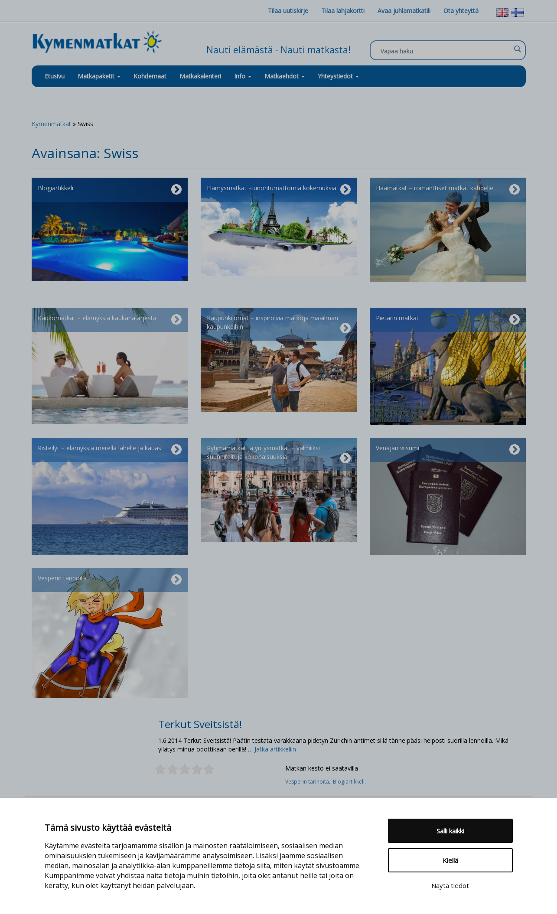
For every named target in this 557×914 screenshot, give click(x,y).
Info (242, 76)
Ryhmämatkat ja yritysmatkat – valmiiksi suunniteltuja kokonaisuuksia (279, 454)
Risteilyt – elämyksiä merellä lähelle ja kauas (110, 450)
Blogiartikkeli (110, 190)
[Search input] (446, 51)
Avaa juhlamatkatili (404, 11)
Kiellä (450, 860)
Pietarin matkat (448, 320)
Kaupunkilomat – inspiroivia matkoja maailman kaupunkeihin (279, 324)
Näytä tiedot (450, 885)
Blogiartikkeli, (350, 781)
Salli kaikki (450, 830)
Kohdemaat (150, 76)
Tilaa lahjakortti (343, 11)
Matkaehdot (284, 76)
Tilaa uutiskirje (288, 11)
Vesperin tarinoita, (309, 781)
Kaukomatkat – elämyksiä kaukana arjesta (110, 320)
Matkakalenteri (200, 76)
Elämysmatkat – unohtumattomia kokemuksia (279, 190)
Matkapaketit (99, 76)
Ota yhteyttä (461, 11)
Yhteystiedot (338, 76)
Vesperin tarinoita (110, 580)
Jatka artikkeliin (275, 749)
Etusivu (55, 76)
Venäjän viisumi (448, 450)
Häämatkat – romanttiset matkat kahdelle (448, 190)
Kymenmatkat (51, 124)
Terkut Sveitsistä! (200, 724)
